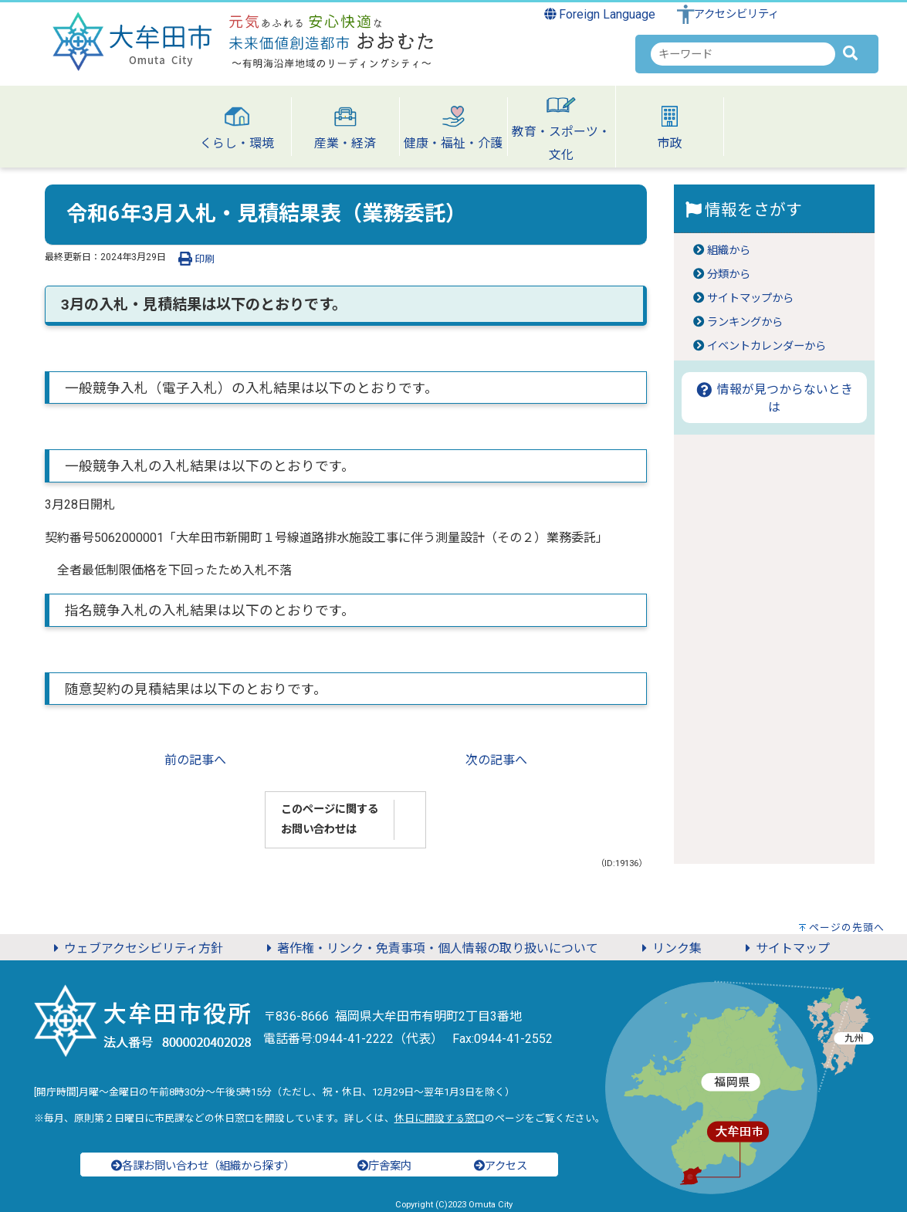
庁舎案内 (384, 1166)
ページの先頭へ (847, 927)
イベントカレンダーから (766, 346)
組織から (728, 250)
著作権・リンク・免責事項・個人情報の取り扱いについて (430, 948)
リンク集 (669, 948)
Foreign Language (600, 14)
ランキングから (745, 322)
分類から (728, 274)
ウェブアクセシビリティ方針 (136, 948)
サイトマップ (785, 948)
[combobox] (743, 54)
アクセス (500, 1166)
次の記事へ (496, 760)
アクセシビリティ (736, 14)
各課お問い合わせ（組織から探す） (203, 1166)
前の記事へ (195, 760)
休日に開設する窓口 (439, 1118)
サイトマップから (750, 298)
